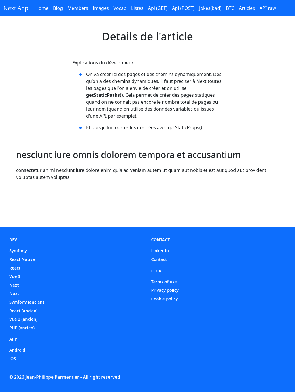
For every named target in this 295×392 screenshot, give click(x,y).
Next (14, 285)
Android (17, 350)
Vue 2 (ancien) (23, 319)
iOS (12, 358)
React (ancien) (23, 310)
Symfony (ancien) (26, 302)
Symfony (18, 250)
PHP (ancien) (22, 327)
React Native (22, 259)
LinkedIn (160, 250)
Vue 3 (14, 276)
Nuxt (14, 293)
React (14, 268)
